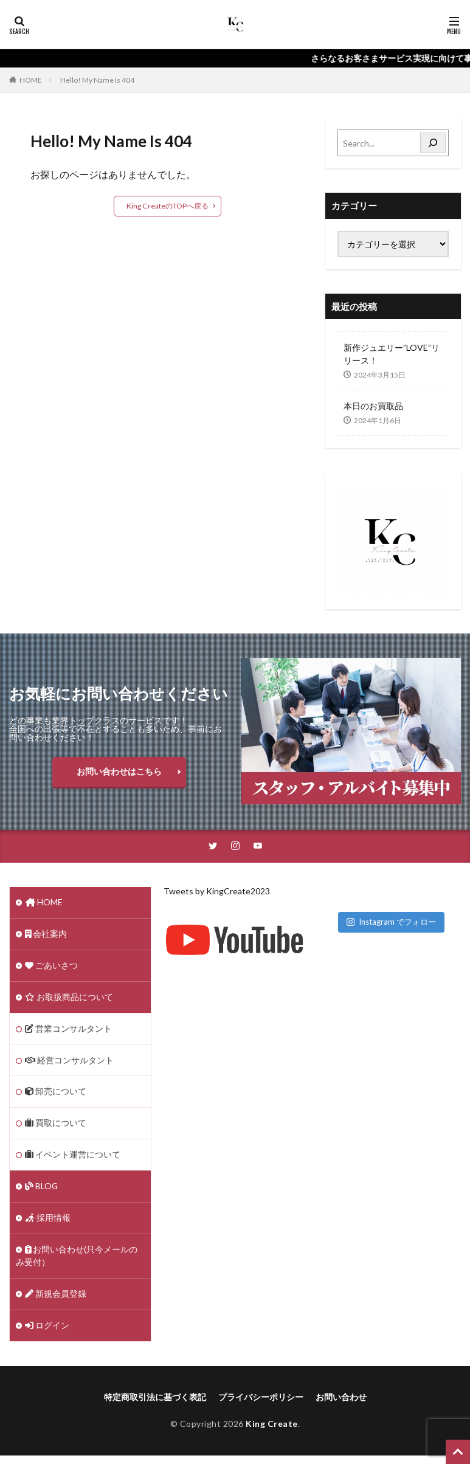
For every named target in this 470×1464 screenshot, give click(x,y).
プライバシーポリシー (260, 1398)
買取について (55, 1124)
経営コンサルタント (69, 1061)
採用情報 (48, 1219)
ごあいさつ (51, 966)
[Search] (433, 143)
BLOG (41, 1188)
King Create (272, 1425)
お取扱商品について (69, 998)
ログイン (47, 1327)
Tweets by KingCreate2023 (217, 891)
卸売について (55, 1093)
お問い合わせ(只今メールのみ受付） (77, 1257)
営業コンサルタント (68, 1029)
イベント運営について (72, 1156)
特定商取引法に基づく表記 (155, 1398)
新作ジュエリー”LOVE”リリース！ (392, 353)
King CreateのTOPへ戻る (167, 205)
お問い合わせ (341, 1398)
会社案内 (46, 935)
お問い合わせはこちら (119, 771)
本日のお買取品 (373, 406)
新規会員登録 (55, 1295)
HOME (30, 80)
